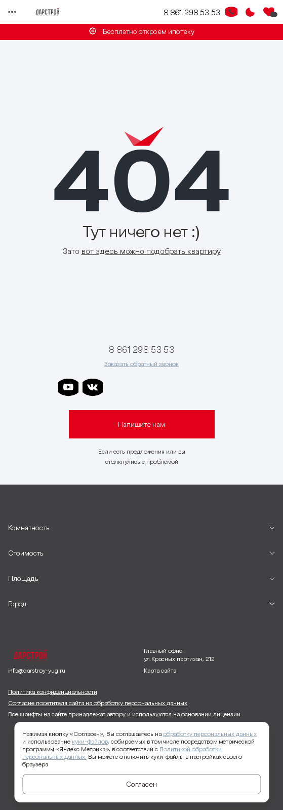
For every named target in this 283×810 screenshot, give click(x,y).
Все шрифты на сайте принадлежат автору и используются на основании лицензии (124, 714)
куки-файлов (90, 741)
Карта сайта (160, 670)
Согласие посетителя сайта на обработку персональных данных (97, 703)
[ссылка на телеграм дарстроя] (117, 387)
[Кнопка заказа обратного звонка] (231, 12)
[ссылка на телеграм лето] (214, 387)
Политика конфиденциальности (52, 691)
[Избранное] (269, 12)
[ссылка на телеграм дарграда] (141, 387)
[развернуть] (141, 528)
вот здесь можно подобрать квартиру (151, 251)
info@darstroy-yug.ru (36, 670)
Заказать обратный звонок (141, 363)
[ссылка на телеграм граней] (190, 387)
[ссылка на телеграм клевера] (165, 387)
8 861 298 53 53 (192, 12)
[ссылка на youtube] (68, 387)
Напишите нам (141, 424)
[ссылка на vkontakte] (93, 387)
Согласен (141, 784)
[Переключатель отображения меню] (12, 12)
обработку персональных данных (210, 734)
